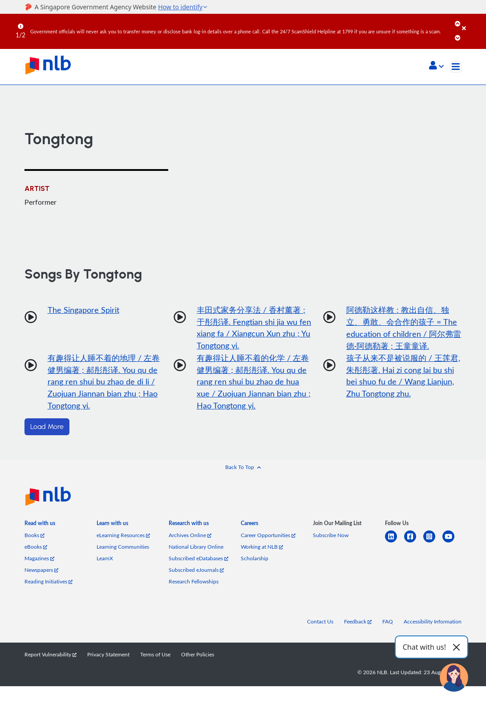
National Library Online (196, 547)
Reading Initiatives (48, 582)
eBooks (35, 547)
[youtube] (452, 542)
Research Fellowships (194, 582)
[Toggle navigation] (456, 67)
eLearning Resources (123, 535)
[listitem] (39, 525)
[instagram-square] (432, 542)
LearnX (105, 558)
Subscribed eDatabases (198, 558)
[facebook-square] (413, 542)
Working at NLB (262, 547)
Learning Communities (123, 547)
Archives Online (190, 535)
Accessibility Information (433, 622)
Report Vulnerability (50, 655)
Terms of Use (155, 655)
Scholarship (254, 558)
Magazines (39, 558)
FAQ (387, 622)
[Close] (472, 22)
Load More (47, 427)
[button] (436, 66)
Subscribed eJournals (196, 570)
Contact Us (320, 622)
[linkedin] (394, 542)
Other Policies (197, 655)
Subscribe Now (330, 535)
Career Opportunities (268, 535)
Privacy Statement (108, 655)
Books (34, 535)
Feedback (358, 622)
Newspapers (41, 570)
